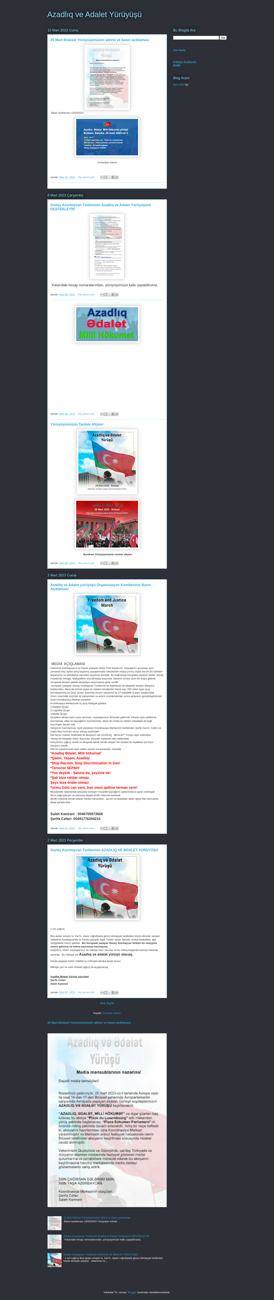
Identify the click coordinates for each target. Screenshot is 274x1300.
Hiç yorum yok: (87, 177)
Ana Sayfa (107, 1003)
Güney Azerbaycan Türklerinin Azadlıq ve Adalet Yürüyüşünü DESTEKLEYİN (106, 1236)
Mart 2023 (179, 84)
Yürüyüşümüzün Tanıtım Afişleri (76, 424)
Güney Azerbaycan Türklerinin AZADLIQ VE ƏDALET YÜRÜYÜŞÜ (104, 850)
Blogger (132, 1292)
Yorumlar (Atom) (111, 1013)
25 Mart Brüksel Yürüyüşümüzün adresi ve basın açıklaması (99, 40)
